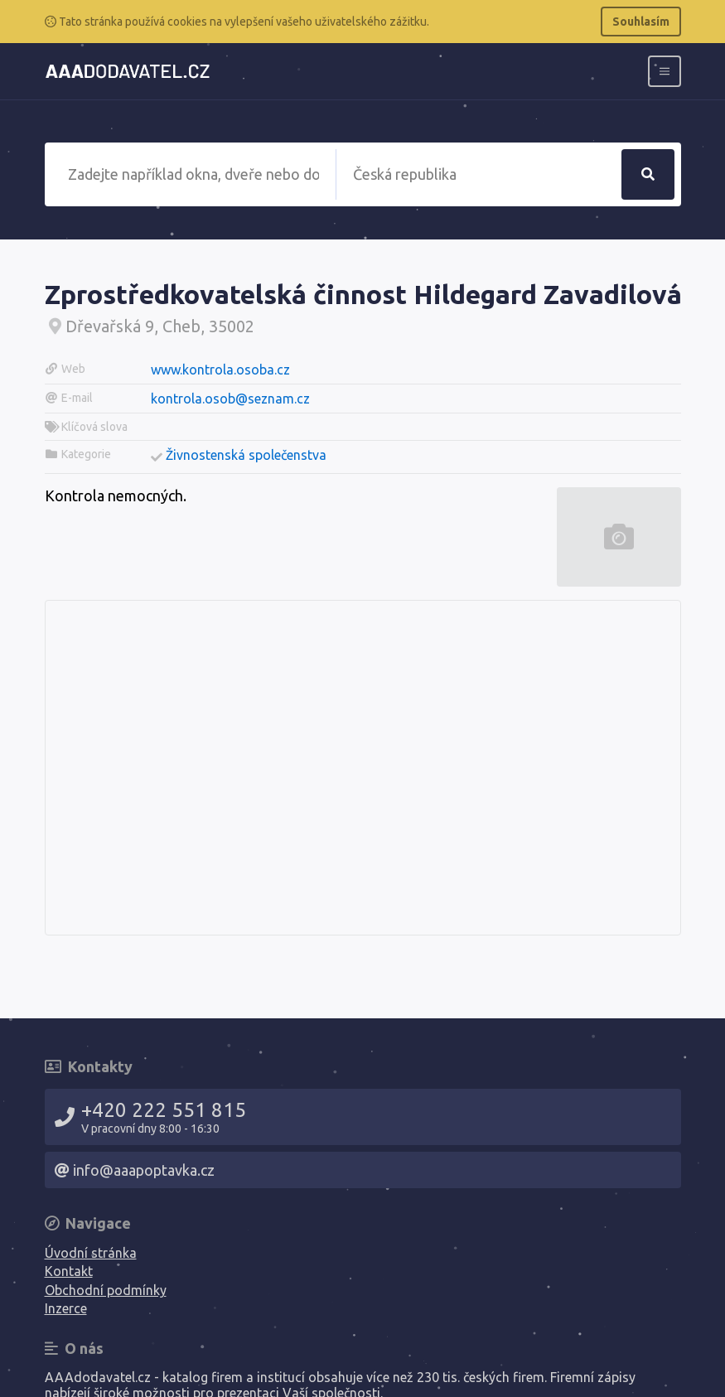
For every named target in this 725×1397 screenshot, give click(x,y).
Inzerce (66, 1308)
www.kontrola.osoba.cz (220, 369)
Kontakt (69, 1271)
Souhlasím (640, 21)
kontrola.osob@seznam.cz (230, 398)
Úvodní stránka (91, 1252)
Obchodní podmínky (106, 1290)
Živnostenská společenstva (246, 454)
